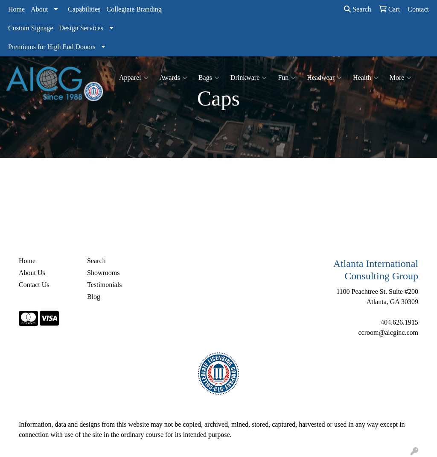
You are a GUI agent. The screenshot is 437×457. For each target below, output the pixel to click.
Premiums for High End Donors (51, 46)
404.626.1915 (399, 322)
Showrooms (103, 272)
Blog (93, 296)
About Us (32, 272)
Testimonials (104, 284)
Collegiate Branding (134, 9)
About (39, 9)
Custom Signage (30, 28)
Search (357, 9)
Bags (208, 78)
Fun (287, 78)
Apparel (134, 78)
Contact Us (34, 284)
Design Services (81, 28)
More (401, 78)
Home (16, 9)
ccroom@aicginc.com (388, 332)
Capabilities (84, 9)
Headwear (324, 78)
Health (366, 78)
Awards (173, 78)
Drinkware (248, 78)
